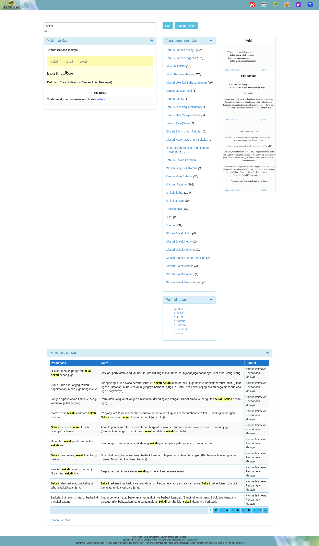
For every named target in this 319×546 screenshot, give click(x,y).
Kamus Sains (174, 98)
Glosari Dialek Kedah (179, 241)
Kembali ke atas (60, 520)
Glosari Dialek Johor (178, 233)
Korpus (178, 308)
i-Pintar (178, 333)
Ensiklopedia (174, 209)
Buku (169, 217)
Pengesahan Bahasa (179, 176)
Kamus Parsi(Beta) (178, 123)
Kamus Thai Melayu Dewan (183, 115)
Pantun (170, 225)
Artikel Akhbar (174, 192)
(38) (264, 190)
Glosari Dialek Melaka (179, 266)
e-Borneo (180, 325)
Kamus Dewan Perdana (181, 160)
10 (260, 510)
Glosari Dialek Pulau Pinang (183, 282)
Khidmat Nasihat (176, 184)
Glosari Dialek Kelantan (181, 249)
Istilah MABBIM (175, 66)
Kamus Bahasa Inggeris (181, 58)
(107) (263, 70)
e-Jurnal (179, 317)
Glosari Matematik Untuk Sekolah (187, 139)
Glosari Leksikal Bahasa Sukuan (186, 82)
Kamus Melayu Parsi (179, 90)
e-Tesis (178, 312)
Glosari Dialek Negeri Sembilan (185, 257)
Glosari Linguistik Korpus (181, 168)
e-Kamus (179, 321)
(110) (263, 119)
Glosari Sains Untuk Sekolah (184, 131)
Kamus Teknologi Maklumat (183, 107)
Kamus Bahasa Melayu (181, 50)
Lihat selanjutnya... (233, 70)
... (265, 510)
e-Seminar (180, 329)
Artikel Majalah (175, 200)
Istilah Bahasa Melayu (180, 74)
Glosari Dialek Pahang (180, 274)
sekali (55, 61)
